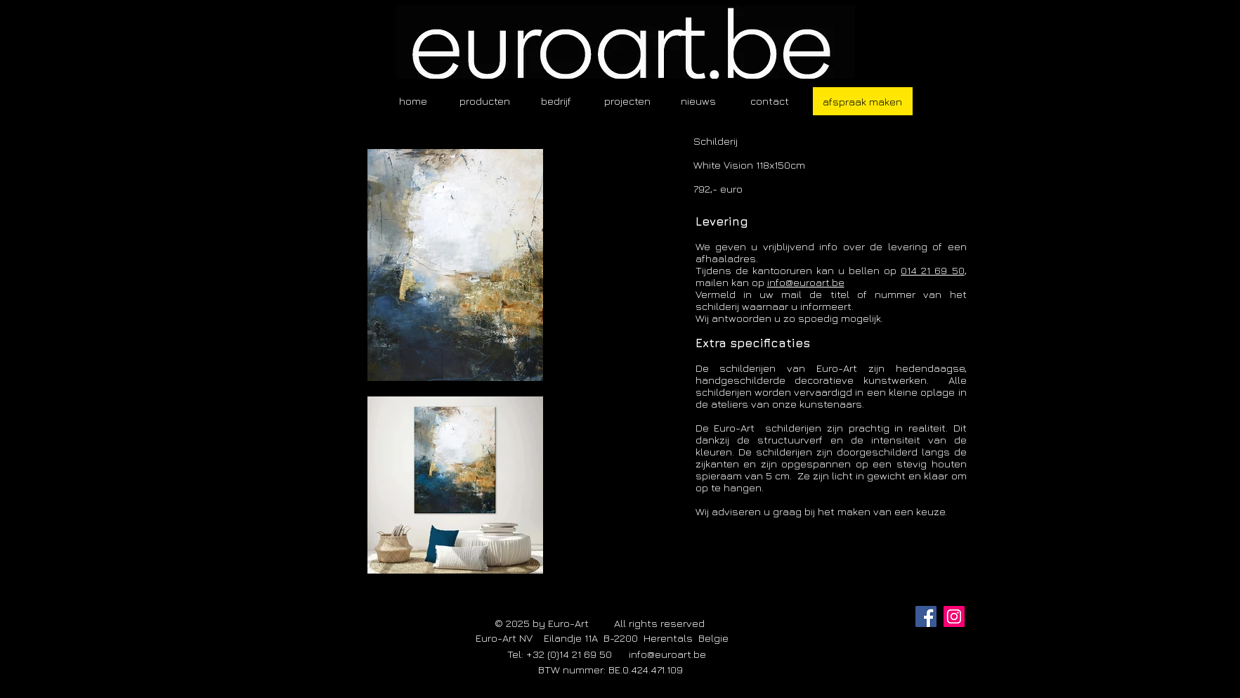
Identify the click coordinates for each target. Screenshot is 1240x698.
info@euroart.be (805, 282)
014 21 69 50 (932, 270)
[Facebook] (925, 616)
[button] (484, 101)
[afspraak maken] (863, 101)
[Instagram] (954, 616)
